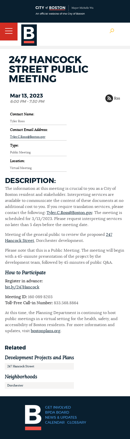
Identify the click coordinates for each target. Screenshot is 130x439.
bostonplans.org (45, 331)
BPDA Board (57, 412)
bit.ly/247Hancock (22, 287)
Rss (117, 98)
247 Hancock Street (20, 366)
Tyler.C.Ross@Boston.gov (27, 136)
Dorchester (15, 385)
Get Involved (58, 407)
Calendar (55, 422)
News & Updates (61, 417)
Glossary (76, 422)
